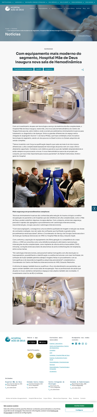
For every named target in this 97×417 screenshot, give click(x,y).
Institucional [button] (7, 2)
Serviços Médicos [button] (58, 8)
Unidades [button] (19, 2)
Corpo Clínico (70, 8)
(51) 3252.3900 (75, 388)
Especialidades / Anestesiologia (59, 362)
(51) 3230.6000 (10, 388)
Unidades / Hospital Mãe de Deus (60, 355)
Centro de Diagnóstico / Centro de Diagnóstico (59, 347)
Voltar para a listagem (85, 36)
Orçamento (53, 371)
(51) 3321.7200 (32, 388)
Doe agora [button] (90, 2)
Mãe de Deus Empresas (60, 398)
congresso (48, 69)
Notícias (78, 8)
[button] (94, 208)
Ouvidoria (76, 398)
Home (7, 28)
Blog (84, 8)
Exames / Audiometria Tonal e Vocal (58, 358)
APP (88, 8)
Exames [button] (33, 8)
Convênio (52, 350)
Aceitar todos (79, 406)
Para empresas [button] (78, 2)
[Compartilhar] (82, 70)
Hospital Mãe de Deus (35, 398)
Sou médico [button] (54, 2)
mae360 (38, 69)
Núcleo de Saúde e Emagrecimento (16, 398)
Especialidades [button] (44, 8)
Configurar (79, 410)
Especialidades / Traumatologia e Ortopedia (59, 368)
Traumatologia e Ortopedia (23, 69)
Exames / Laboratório (56, 343)
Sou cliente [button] (65, 2)
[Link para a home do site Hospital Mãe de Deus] (15, 339)
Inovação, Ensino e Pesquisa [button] (36, 2)
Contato (83, 398)
